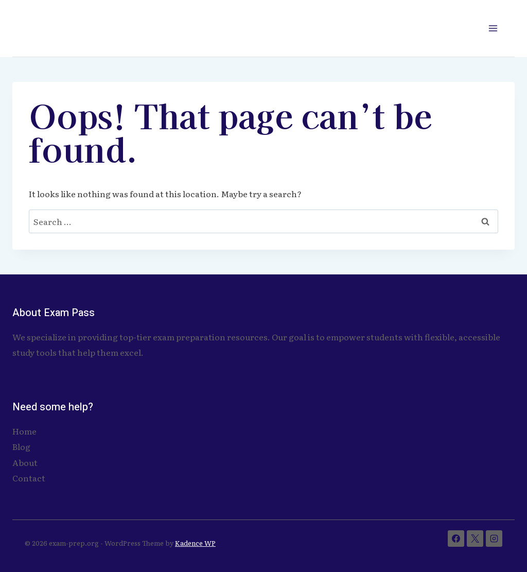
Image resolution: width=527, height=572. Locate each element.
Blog (21, 446)
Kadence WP (195, 543)
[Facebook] (456, 538)
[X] (475, 538)
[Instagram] (494, 538)
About (25, 462)
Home (24, 431)
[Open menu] (492, 28)
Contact (28, 478)
